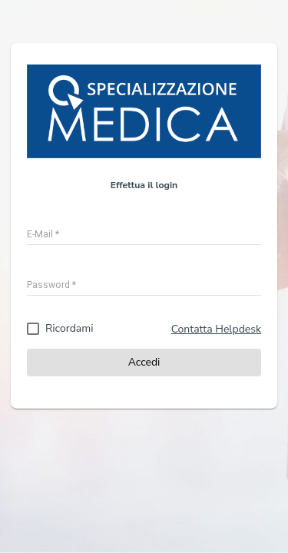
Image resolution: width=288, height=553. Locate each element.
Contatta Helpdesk (216, 329)
